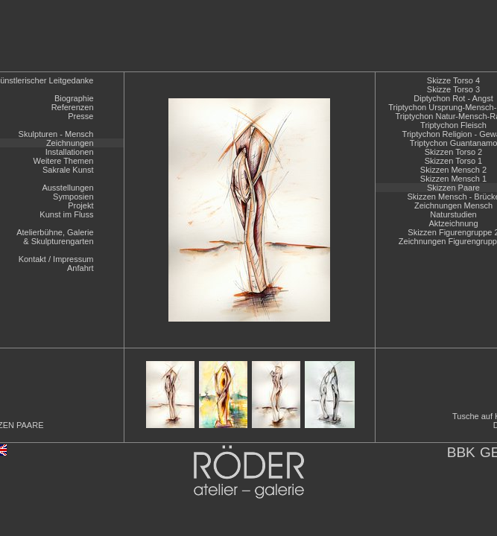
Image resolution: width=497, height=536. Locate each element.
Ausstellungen (67, 187)
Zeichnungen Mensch (453, 205)
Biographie (74, 98)
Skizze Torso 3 (453, 89)
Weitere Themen (64, 160)
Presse (80, 116)
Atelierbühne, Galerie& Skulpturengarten (54, 237)
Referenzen (72, 107)
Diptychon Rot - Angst (453, 98)
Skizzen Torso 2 (453, 151)
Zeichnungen (70, 142)
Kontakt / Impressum (56, 259)
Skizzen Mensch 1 (453, 178)
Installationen (69, 151)
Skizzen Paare (453, 187)
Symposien (73, 196)
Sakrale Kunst (67, 169)
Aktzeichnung (453, 223)
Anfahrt (80, 268)
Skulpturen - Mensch (56, 134)
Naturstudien (453, 214)
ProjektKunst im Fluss (66, 210)
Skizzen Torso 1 (453, 160)
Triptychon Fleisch (453, 125)
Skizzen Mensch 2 (453, 169)
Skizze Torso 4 (453, 80)
